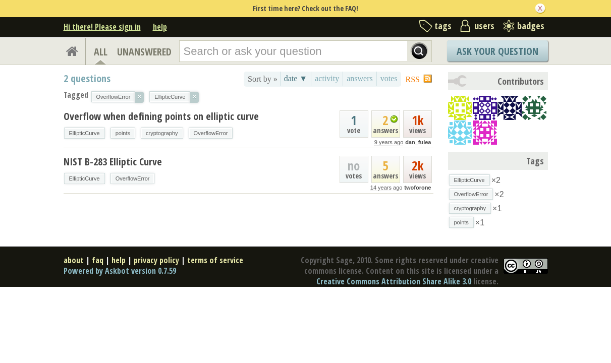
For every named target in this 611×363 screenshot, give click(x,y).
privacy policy (156, 260)
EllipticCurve (84, 133)
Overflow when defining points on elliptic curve (161, 116)
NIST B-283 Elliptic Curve (113, 161)
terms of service (215, 260)
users (484, 26)
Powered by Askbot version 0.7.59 (120, 270)
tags (443, 26)
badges (530, 26)
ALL (100, 51)
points (123, 133)
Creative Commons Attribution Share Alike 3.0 (393, 281)
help (160, 26)
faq (97, 260)
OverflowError (211, 133)
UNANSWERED (144, 51)
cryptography (162, 133)
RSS (413, 79)
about (74, 260)
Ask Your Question (497, 51)
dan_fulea (418, 142)
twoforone (417, 188)
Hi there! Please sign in (102, 26)
